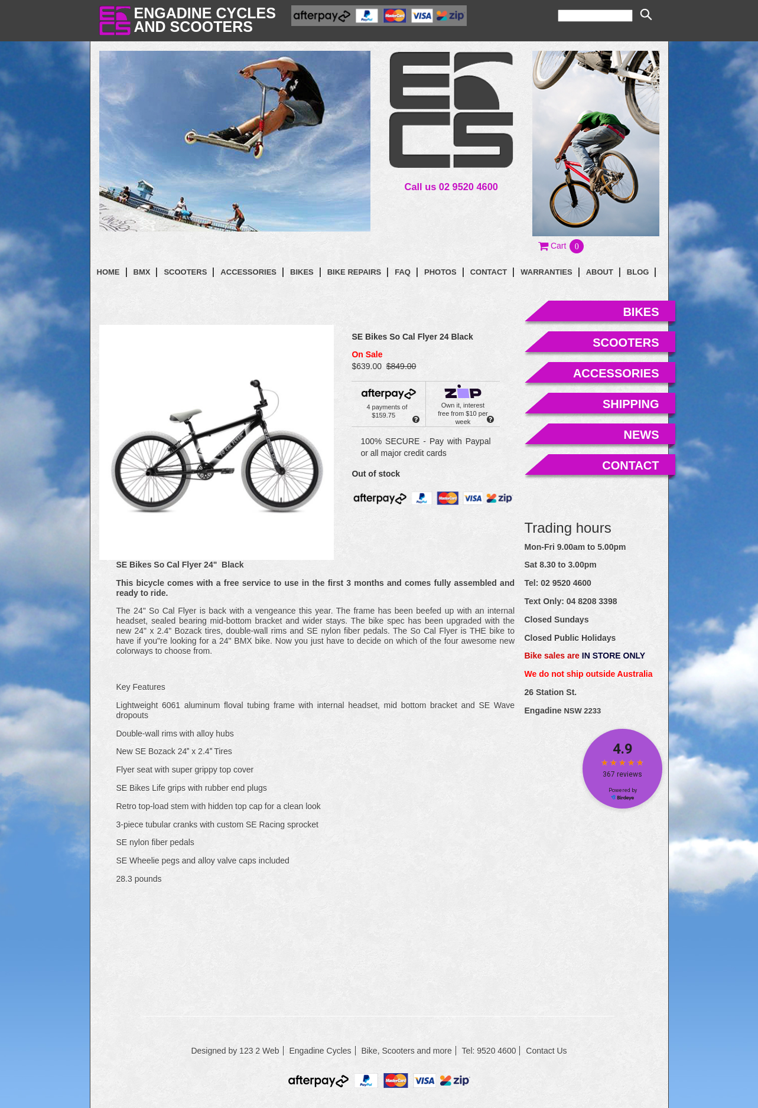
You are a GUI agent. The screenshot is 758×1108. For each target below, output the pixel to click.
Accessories (248, 272)
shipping (631, 403)
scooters (626, 342)
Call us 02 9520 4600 (451, 186)
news (641, 434)
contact (488, 272)
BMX (142, 272)
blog (638, 272)
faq (403, 272)
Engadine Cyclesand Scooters (205, 20)
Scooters (185, 272)
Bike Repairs (354, 272)
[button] (561, 245)
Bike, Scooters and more (406, 1050)
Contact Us (546, 1050)
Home (108, 272)
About (599, 272)
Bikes (302, 272)
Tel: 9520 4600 (489, 1050)
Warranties (546, 272)
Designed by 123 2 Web (235, 1050)
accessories (616, 373)
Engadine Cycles (320, 1050)
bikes (641, 311)
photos (440, 272)
